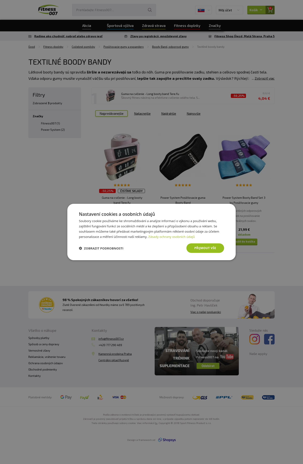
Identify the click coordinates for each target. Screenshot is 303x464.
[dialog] (151, 232)
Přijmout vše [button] (205, 248)
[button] (101, 248)
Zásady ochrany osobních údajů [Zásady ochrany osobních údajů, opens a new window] (171, 237)
